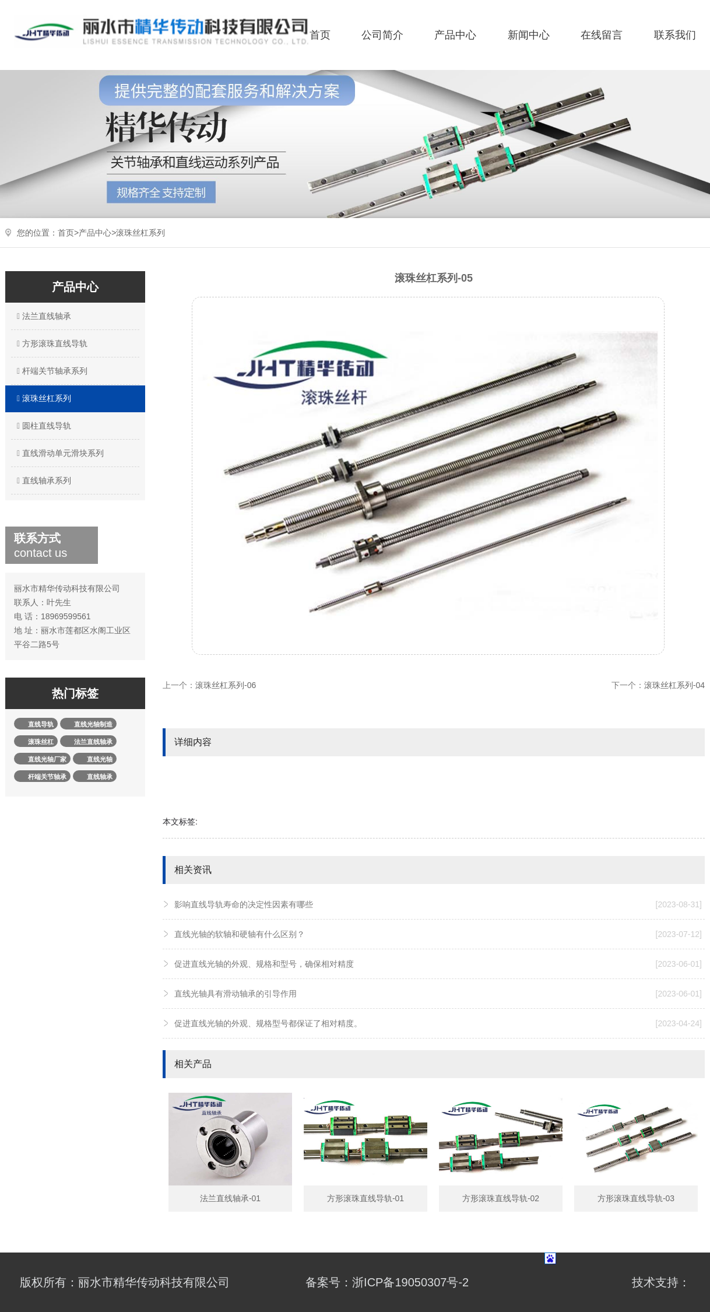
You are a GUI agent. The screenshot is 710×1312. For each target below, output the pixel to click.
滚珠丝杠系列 (140, 232)
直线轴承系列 (42, 480)
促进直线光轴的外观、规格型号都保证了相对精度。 (438, 1023)
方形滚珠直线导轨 (50, 343)
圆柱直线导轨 (42, 425)
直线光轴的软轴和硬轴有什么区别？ (438, 934)
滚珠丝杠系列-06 (225, 685)
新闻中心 (529, 35)
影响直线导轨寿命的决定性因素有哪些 (438, 904)
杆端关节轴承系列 (50, 371)
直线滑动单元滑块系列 (59, 453)
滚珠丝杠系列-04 (674, 685)
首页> (68, 232)
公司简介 (382, 35)
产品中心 (455, 35)
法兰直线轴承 (42, 316)
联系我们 (675, 35)
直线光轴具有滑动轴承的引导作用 (438, 993)
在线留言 (602, 35)
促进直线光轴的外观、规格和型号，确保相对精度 (438, 963)
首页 (320, 35)
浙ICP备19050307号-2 (410, 1282)
